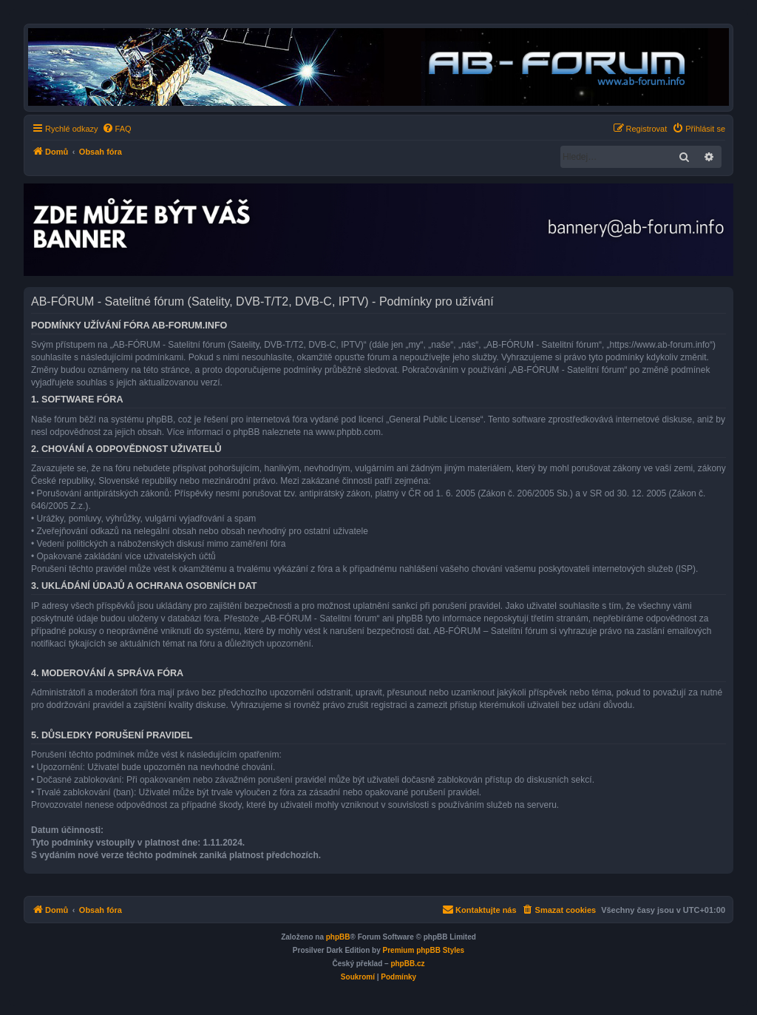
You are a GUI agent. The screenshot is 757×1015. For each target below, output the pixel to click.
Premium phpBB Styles (424, 950)
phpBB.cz (407, 964)
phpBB (338, 937)
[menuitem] (117, 129)
